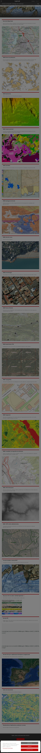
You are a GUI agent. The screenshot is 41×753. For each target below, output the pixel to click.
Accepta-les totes (29, 749)
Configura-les (30, 743)
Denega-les (29, 746)
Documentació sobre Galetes (8, 748)
